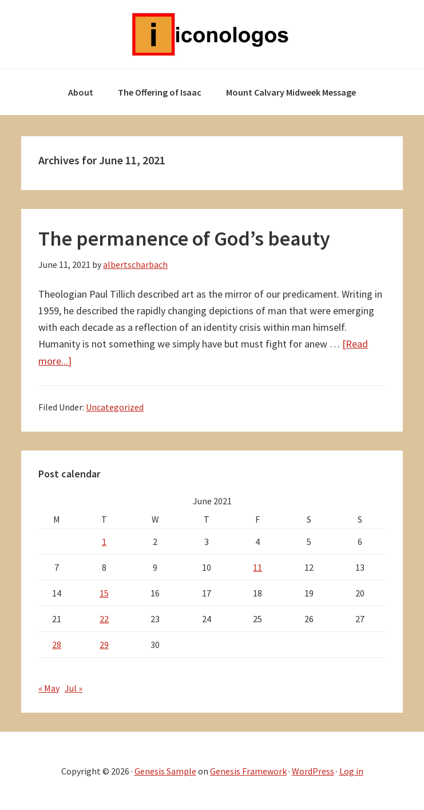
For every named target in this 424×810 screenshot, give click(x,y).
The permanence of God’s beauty (184, 238)
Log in (351, 771)
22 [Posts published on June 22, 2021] (104, 619)
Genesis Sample (165, 771)
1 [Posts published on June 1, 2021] (104, 541)
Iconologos (212, 34)
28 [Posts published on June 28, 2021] (56, 644)
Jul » (73, 688)
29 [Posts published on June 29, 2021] (104, 644)
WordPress (313, 771)
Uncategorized (115, 407)
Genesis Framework (248, 771)
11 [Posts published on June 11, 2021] (257, 567)
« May (49, 688)
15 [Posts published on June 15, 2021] (104, 593)
